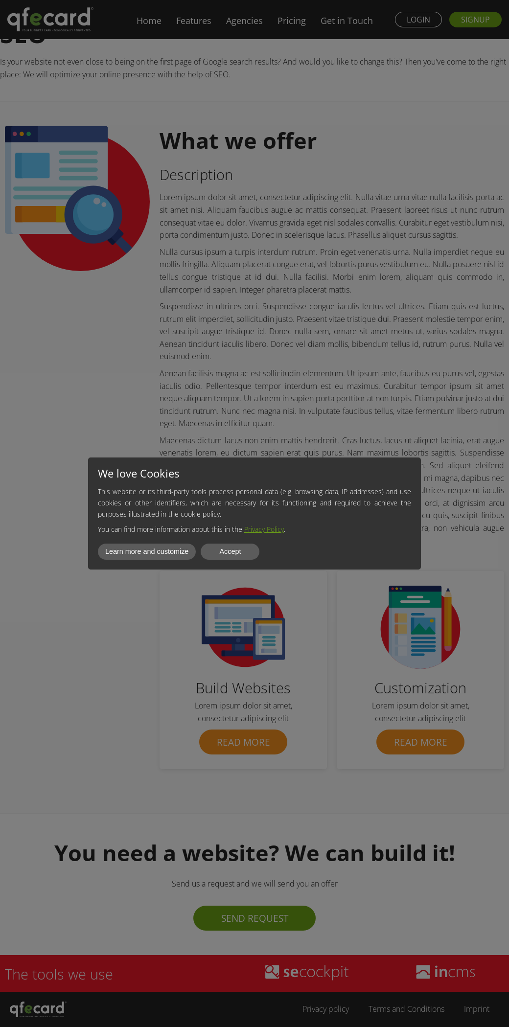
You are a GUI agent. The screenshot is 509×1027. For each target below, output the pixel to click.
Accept (230, 551)
